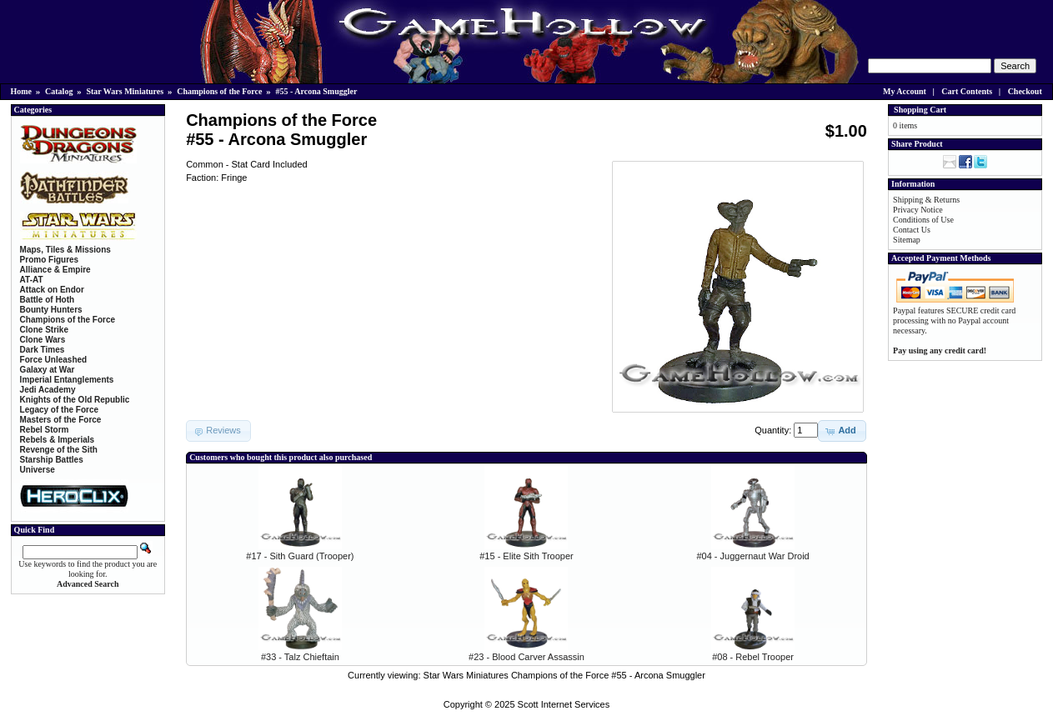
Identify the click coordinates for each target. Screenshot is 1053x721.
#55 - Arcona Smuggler (317, 91)
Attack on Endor (52, 289)
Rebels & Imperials (57, 439)
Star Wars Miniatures (124, 91)
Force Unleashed (54, 359)
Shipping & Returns (926, 199)
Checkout (1025, 91)
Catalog (59, 91)
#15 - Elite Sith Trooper (526, 556)
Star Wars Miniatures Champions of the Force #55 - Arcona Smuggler (564, 675)
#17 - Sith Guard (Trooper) (300, 556)
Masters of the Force (61, 419)
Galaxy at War (47, 369)
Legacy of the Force (59, 409)
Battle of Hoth (47, 299)
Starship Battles (51, 459)
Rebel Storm (44, 429)
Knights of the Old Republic (75, 399)
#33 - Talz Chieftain (300, 657)
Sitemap (906, 239)
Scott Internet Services (564, 704)
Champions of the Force (219, 91)
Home (22, 91)
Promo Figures (49, 259)
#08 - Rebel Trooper (753, 657)
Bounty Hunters (51, 309)
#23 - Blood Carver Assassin (526, 657)
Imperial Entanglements (67, 379)
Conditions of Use (923, 219)
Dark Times (42, 349)
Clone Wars (43, 339)
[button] (841, 431)
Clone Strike (44, 329)
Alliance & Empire (55, 269)
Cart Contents (966, 91)
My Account (904, 91)
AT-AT (31, 279)
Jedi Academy (48, 389)
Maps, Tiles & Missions (65, 249)
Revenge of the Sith (59, 449)
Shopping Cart (920, 109)
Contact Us (911, 229)
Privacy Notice (918, 209)
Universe (37, 469)
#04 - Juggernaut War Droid (752, 556)
